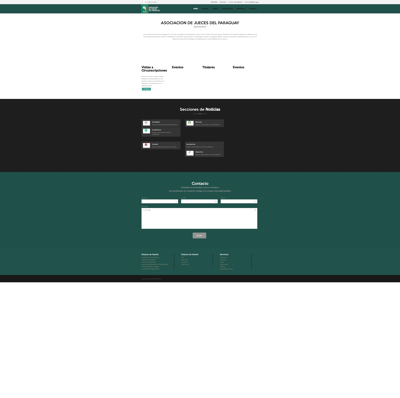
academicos (237, 122)
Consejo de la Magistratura (150, 255)
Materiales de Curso (226, 255)
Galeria (215, 9)
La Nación (184, 248)
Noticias (205, 9)
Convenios (223, 243)
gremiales (156, 122)
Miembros (241, 9)
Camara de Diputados (149, 248)
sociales (155, 136)
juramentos (188, 136)
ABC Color (184, 246)
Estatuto (222, 253)
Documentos (227, 9)
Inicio (196, 9)
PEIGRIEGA (157, 265)
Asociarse (223, 246)
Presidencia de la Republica (150, 243)
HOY (182, 243)
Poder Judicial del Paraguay (150, 253)
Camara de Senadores (149, 246)
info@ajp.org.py (253, 2)
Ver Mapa (146, 89)
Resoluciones (224, 250)
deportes (236, 136)
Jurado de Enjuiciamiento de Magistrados (155, 250)
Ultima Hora (185, 250)
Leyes (222, 248)
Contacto (252, 9)
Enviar (199, 221)
